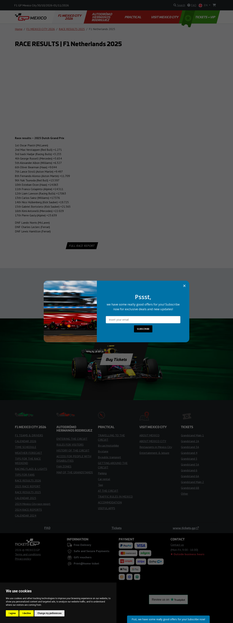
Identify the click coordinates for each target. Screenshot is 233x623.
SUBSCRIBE (143, 328)
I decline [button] (26, 613)
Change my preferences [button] (49, 613)
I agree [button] (12, 613)
